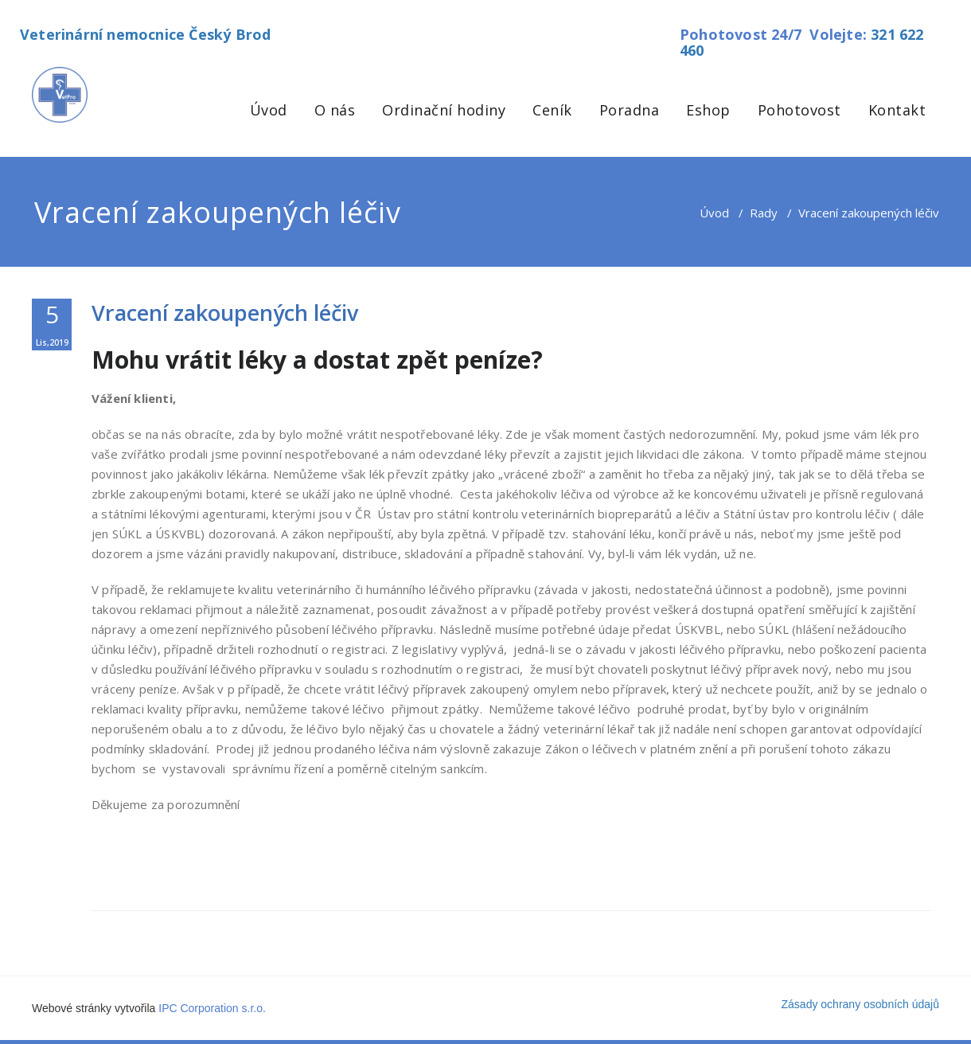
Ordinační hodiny (443, 109)
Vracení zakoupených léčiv (225, 312)
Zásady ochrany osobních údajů (860, 1004)
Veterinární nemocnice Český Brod (145, 34)
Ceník (552, 109)
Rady (764, 213)
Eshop (708, 109)
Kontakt (897, 109)
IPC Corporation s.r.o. (212, 1008)
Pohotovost (799, 109)
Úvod (268, 109)
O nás (335, 109)
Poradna (629, 109)
